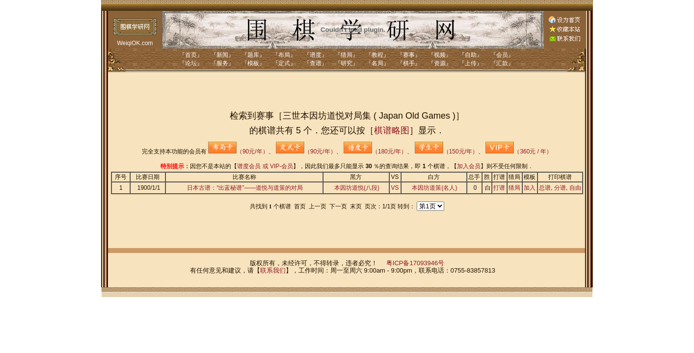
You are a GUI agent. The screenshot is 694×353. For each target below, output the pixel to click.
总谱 (545, 187)
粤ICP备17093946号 (415, 263)
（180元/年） (375, 151)
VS (395, 187)
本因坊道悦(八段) (356, 187)
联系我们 (273, 270)
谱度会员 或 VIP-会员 (265, 166)
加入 (529, 187)
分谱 (560, 187)
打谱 (499, 187)
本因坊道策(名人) (434, 187)
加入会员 (468, 166)
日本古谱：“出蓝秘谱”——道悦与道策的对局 (245, 187)
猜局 (514, 187)
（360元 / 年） (518, 151)
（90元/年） (238, 151)
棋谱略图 (391, 130)
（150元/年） (446, 151)
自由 (575, 187)
